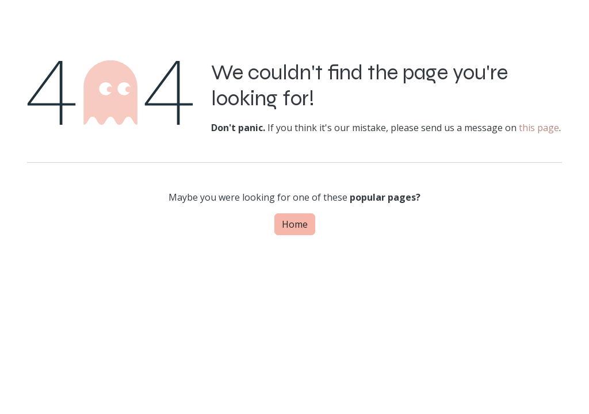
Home (295, 224)
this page (539, 127)
